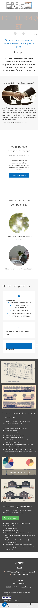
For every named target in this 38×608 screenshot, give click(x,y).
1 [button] (33, 34)
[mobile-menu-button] (19, 605)
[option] (19, 21)
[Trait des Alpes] (10, 518)
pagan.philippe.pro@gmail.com (20, 313)
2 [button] (34, 34)
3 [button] (36, 34)
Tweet (19, 568)
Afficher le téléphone (20, 310)
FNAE (18, 600)
